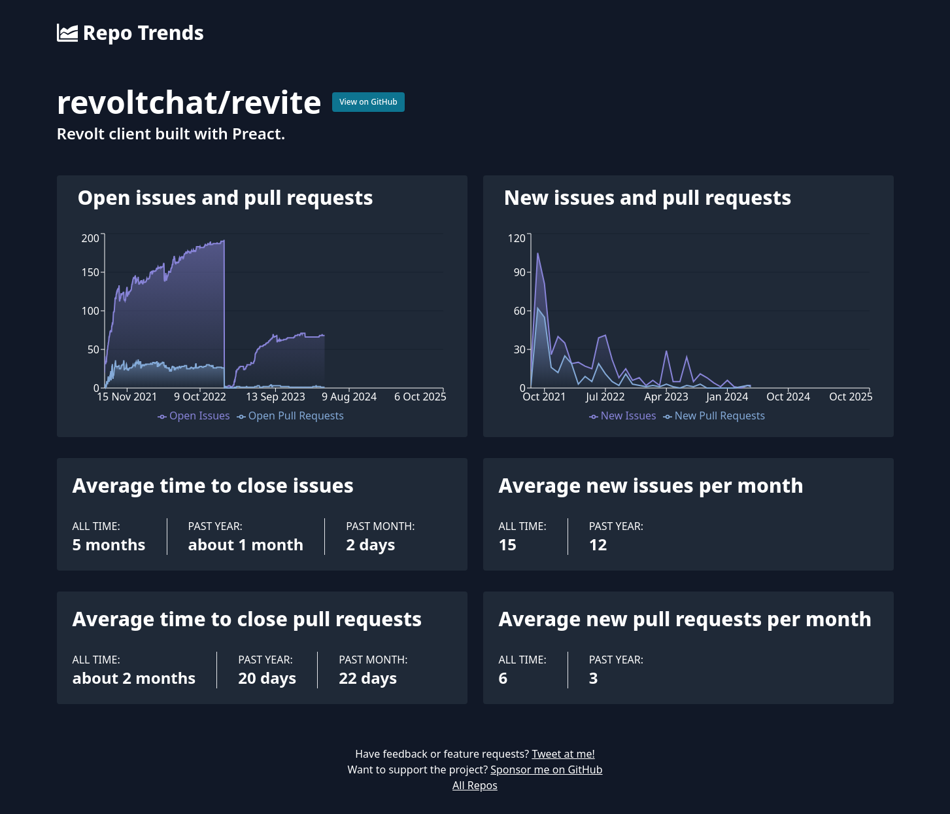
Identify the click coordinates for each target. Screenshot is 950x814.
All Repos (475, 785)
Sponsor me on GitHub (546, 769)
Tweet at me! (563, 754)
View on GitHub (368, 101)
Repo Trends (130, 32)
